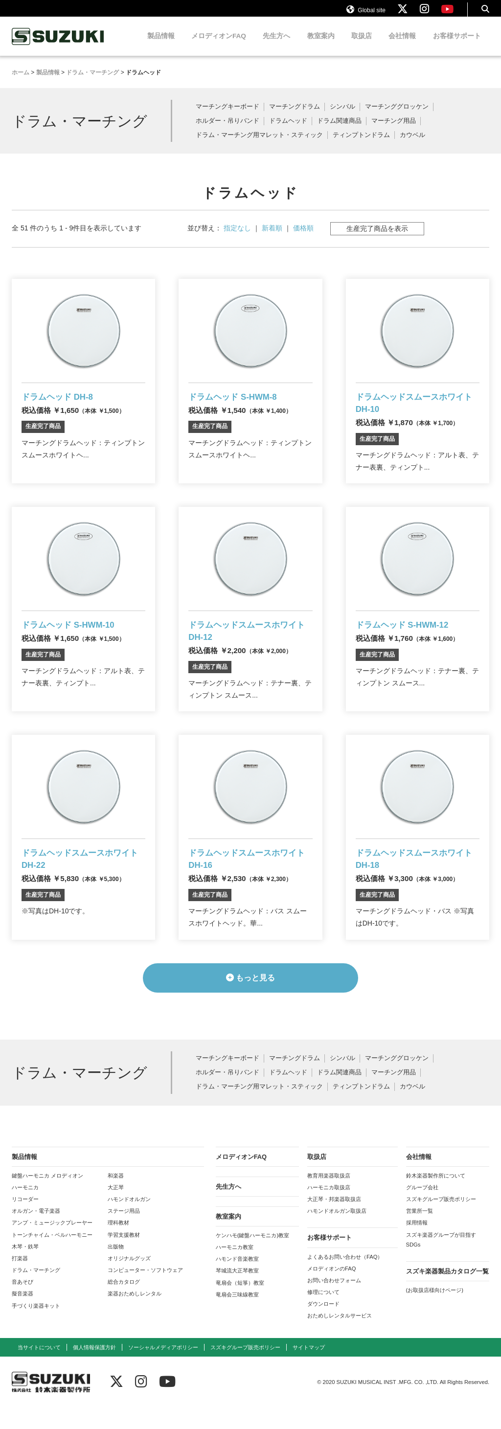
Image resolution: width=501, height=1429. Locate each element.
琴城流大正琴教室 (237, 1292)
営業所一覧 (419, 1233)
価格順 (303, 237)
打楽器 (20, 1280)
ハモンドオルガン (129, 1221)
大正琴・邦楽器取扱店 (334, 1221)
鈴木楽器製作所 (58, 45)
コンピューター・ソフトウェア (145, 1292)
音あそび (22, 1304)
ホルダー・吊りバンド (227, 130)
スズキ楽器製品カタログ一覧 (447, 1293)
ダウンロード (323, 1326)
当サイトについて (39, 1369)
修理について (323, 1314)
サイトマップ (309, 1369)
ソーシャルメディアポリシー (163, 1369)
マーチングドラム (294, 116)
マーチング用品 (393, 130)
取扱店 (361, 45)
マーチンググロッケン (397, 116)
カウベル (412, 144)
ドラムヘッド (288, 130)
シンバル (342, 116)
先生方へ (276, 45)
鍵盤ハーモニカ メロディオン (47, 1197)
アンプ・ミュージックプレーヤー (52, 1245)
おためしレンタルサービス (339, 1337)
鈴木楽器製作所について (435, 1197)
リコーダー (25, 1221)
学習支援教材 (124, 1256)
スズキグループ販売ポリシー (441, 1221)
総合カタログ (124, 1304)
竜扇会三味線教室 (237, 1316)
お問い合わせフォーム (334, 1302)
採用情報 (417, 1245)
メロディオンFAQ (218, 45)
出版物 (116, 1268)
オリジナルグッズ (129, 1280)
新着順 (272, 237)
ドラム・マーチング (36, 1292)
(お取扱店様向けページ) (434, 1312)
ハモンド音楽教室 (237, 1281)
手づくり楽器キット (36, 1327)
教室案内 (321, 45)
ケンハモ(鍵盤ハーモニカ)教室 (252, 1257)
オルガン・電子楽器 (36, 1233)
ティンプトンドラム (361, 144)
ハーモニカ (25, 1209)
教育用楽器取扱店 (328, 1197)
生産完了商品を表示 (377, 238)
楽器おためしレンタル (134, 1315)
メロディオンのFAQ (331, 1290)
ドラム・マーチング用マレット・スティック (259, 144)
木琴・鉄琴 (25, 1268)
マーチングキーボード (227, 116)
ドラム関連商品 (339, 130)
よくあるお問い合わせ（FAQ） (345, 1278)
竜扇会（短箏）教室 (240, 1304)
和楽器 (116, 1197)
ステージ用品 (124, 1233)
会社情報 (402, 45)
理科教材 (118, 1245)
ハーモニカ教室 (234, 1269)
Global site (366, 13)
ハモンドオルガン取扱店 (336, 1233)
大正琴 (116, 1209)
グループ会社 (422, 1209)
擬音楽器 (22, 1315)
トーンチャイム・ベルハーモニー (52, 1256)
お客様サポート (457, 45)
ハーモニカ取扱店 (328, 1209)
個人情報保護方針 (94, 1369)
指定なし (237, 237)
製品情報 (161, 45)
